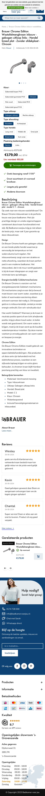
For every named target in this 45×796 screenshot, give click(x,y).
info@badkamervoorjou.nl (16, 614)
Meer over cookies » (32, 8)
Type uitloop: (10, 111)
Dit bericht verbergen (15, 8)
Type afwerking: (11, 119)
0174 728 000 (10, 609)
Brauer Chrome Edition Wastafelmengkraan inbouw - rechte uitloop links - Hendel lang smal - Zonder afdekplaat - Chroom (29, 545)
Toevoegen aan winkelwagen (22, 165)
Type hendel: (10, 127)
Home (4, 27)
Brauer (8, 48)
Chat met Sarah (11, 618)
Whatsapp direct (12, 623)
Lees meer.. (7, 430)
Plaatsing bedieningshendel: (17, 141)
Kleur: (6, 87)
